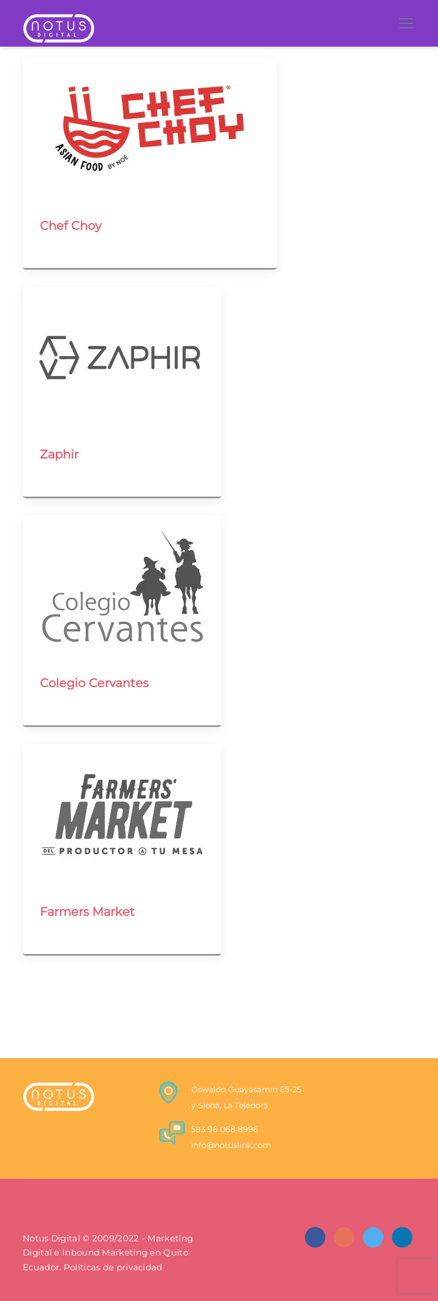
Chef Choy (70, 225)
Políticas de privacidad (113, 1267)
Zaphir (59, 454)
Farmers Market (87, 911)
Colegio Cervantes (94, 682)
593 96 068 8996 (224, 1129)
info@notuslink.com (231, 1145)
